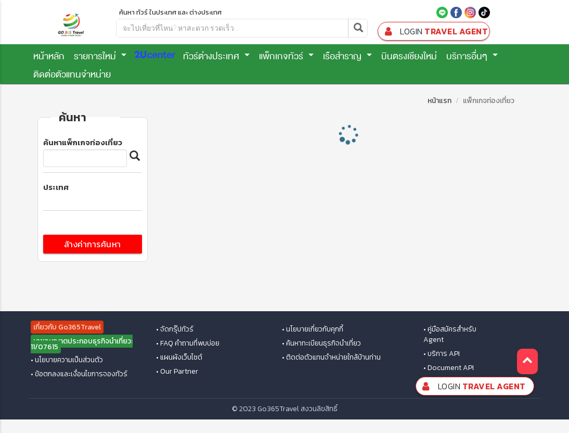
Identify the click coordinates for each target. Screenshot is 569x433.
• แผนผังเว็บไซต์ (179, 357)
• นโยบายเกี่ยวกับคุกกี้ (312, 329)
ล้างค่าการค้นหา (92, 244)
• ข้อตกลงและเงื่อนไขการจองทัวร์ (79, 374)
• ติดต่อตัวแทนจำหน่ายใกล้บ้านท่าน (331, 357)
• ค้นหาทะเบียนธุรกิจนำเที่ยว (321, 343)
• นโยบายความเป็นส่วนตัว (67, 360)
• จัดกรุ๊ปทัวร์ (174, 329)
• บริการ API (441, 354)
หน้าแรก (439, 100)
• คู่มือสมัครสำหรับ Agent (449, 334)
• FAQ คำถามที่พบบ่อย (187, 343)
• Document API (448, 368)
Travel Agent (435, 31)
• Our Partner (177, 371)
